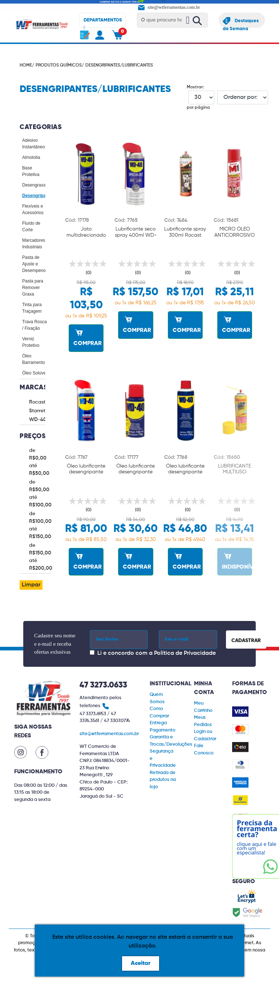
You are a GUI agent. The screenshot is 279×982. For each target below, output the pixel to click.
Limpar (31, 585)
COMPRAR (87, 336)
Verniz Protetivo (30, 342)
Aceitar (140, 963)
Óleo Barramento (33, 359)
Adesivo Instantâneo (33, 143)
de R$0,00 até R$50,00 (39, 462)
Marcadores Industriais (33, 243)
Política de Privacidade (185, 653)
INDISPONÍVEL (237, 560)
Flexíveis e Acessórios (33, 209)
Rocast (37, 402)
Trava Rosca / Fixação (34, 325)
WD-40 (37, 419)
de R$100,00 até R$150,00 (40, 525)
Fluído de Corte (31, 226)
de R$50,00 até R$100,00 (40, 494)
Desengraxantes (38, 185)
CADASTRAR (246, 640)
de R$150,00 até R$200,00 (40, 557)
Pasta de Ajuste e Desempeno (34, 264)
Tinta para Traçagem (32, 308)
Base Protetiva (30, 171)
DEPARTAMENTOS (103, 23)
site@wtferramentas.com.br (168, 7)
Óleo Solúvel (34, 373)
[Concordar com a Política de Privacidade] (92, 652)
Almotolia (31, 157)
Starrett (38, 410)
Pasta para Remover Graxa (32, 287)
